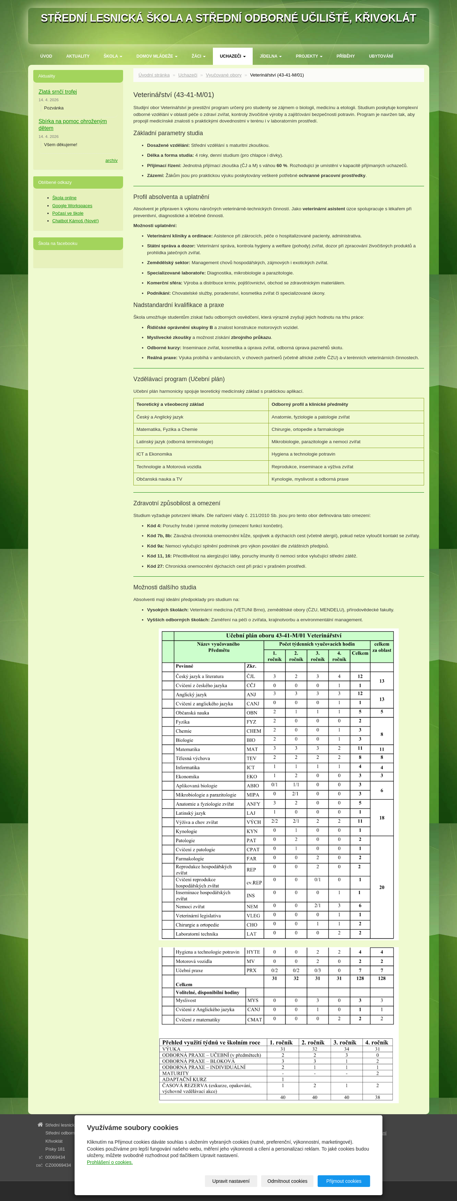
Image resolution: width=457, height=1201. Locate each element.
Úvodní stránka (154, 75)
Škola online (64, 197)
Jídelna (271, 56)
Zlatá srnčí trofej (58, 92)
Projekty (309, 56)
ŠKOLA (113, 56)
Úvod (46, 56)
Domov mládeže (157, 56)
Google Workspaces (72, 205)
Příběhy (346, 56)
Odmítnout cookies (287, 1181)
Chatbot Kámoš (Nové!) (75, 220)
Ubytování (381, 56)
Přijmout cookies (344, 1181)
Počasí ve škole (68, 213)
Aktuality (77, 56)
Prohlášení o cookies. (110, 1162)
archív (112, 160)
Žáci (199, 56)
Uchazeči (232, 56)
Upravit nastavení (231, 1181)
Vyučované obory (224, 75)
